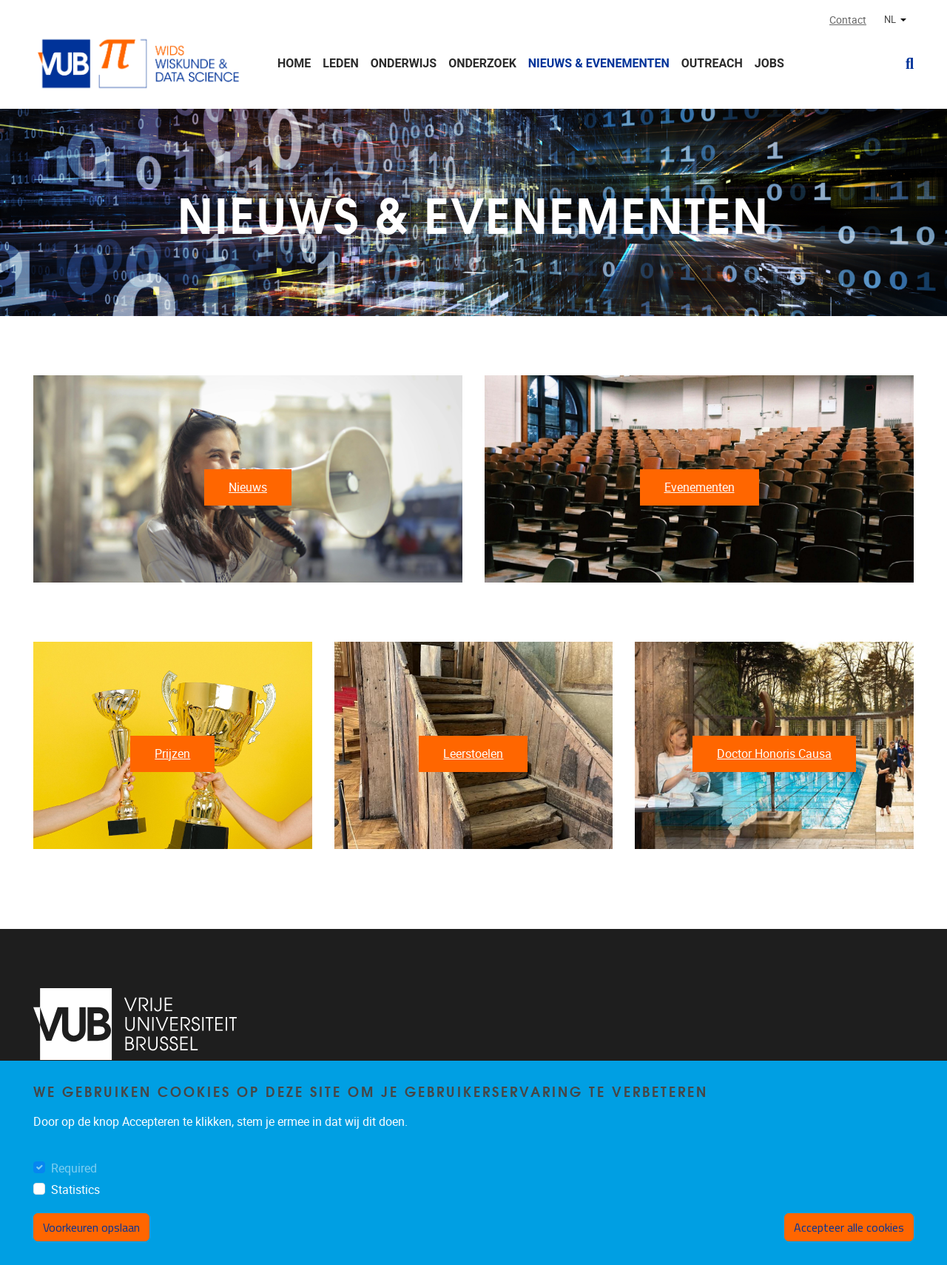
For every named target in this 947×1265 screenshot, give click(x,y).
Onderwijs (404, 63)
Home (294, 63)
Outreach (712, 63)
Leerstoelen (473, 754)
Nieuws (248, 487)
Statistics (75, 1190)
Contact (847, 20)
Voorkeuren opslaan (91, 1227)
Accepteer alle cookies (849, 1227)
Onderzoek (482, 63)
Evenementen (699, 487)
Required (74, 1168)
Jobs (769, 63)
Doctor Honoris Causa (774, 754)
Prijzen (172, 754)
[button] (904, 63)
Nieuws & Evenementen (599, 63)
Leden (340, 63)
